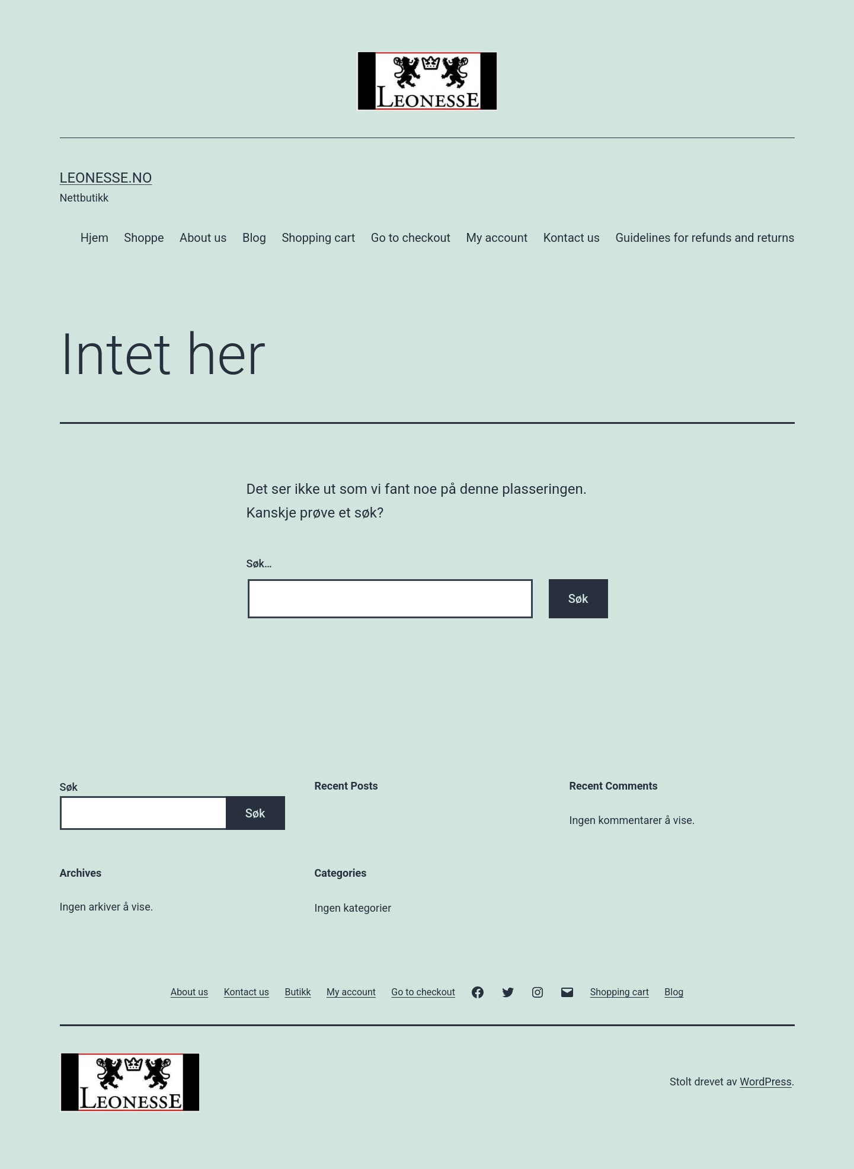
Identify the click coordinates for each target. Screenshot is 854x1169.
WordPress (765, 1081)
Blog (254, 238)
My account (497, 238)
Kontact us (571, 238)
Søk (69, 787)
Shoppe (144, 238)
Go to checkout (410, 238)
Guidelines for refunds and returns (704, 238)
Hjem (94, 238)
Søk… (259, 563)
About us (203, 238)
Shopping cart (318, 238)
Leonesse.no (106, 178)
